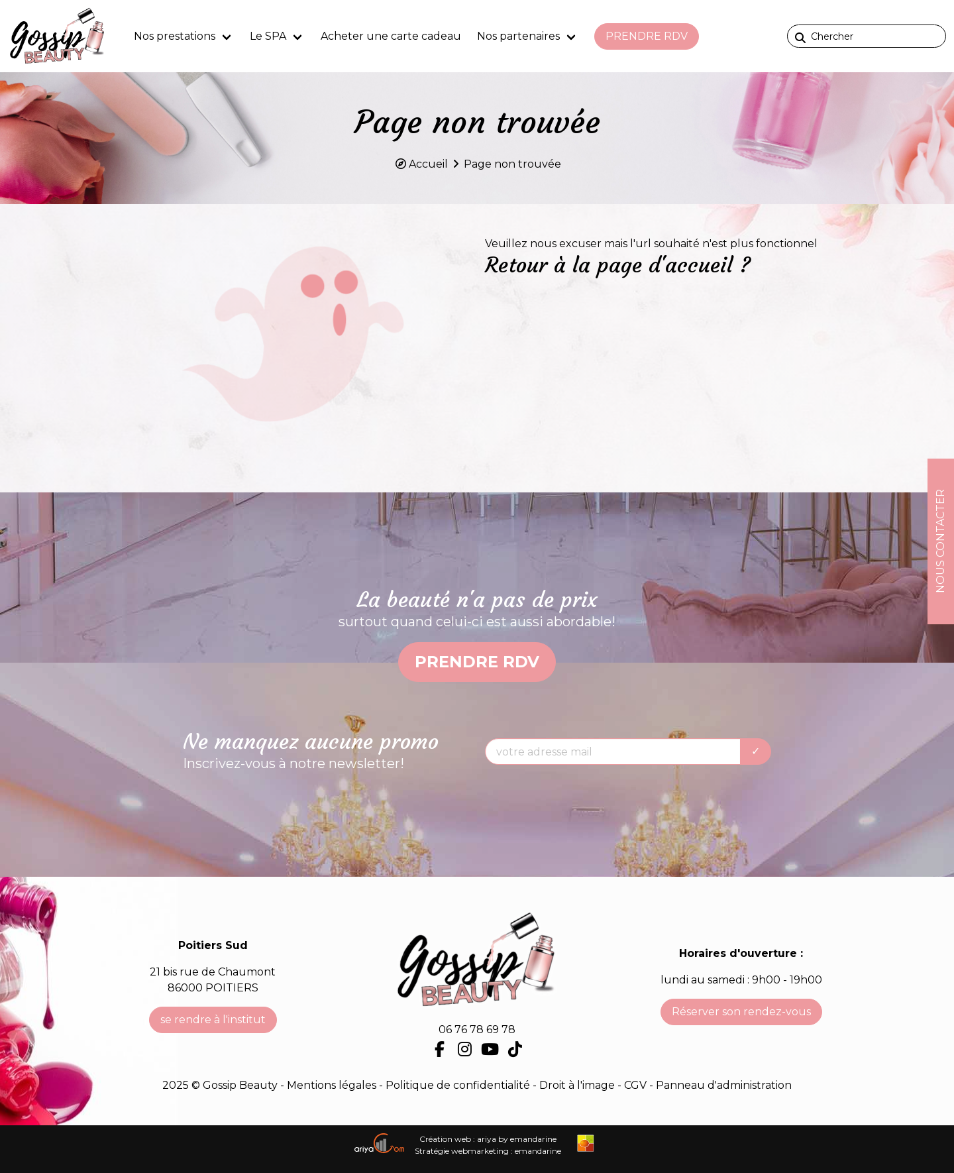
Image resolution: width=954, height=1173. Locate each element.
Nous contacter (940, 541)
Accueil (428, 164)
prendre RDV (647, 36)
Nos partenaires (518, 36)
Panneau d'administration (724, 1085)
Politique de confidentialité (459, 1085)
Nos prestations (174, 36)
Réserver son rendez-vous (741, 1011)
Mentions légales (331, 1085)
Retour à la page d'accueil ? (618, 265)
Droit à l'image (578, 1085)
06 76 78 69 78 (477, 1029)
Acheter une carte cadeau (391, 36)
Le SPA (268, 36)
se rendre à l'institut (213, 1019)
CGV (635, 1085)
